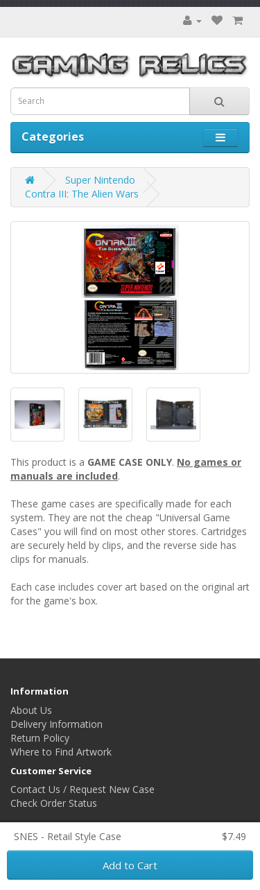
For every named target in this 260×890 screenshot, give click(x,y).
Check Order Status (53, 803)
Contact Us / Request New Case (82, 789)
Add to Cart (130, 865)
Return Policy (39, 737)
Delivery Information (56, 724)
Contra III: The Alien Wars (82, 193)
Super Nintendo (100, 179)
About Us (31, 710)
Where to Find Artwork (61, 751)
